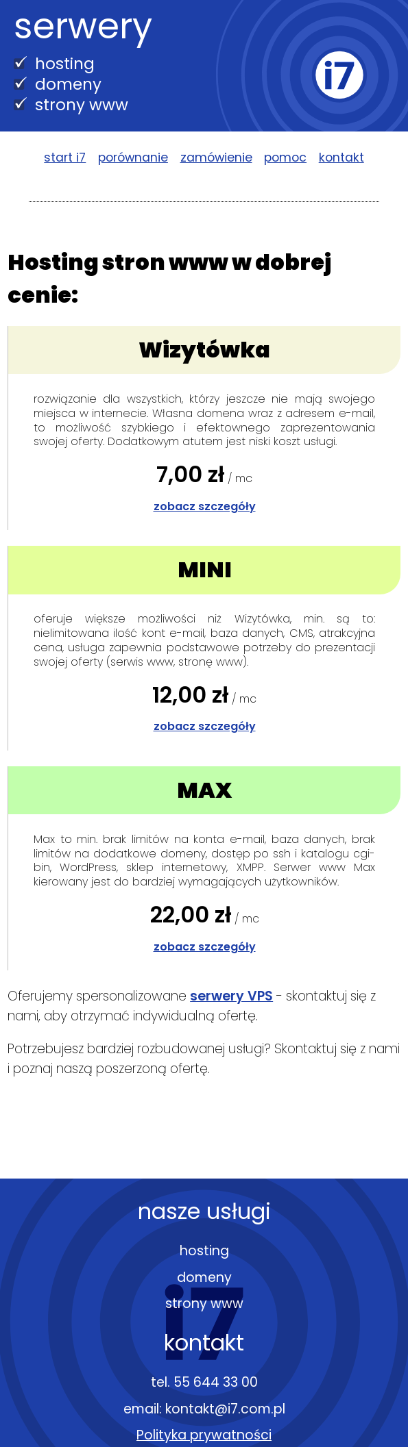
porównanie (133, 157)
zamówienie (216, 157)
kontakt (341, 157)
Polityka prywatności (204, 1435)
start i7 (65, 157)
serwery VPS (231, 996)
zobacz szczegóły (205, 506)
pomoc (285, 157)
